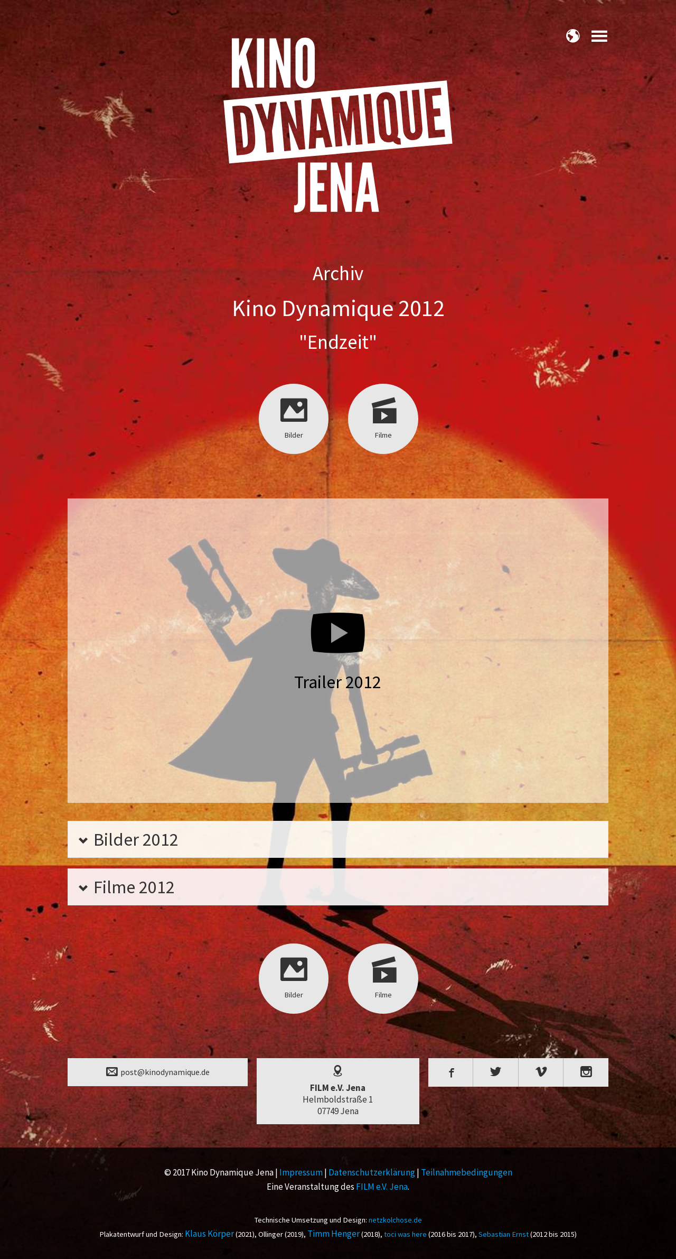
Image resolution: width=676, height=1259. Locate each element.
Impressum (301, 1172)
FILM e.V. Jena (382, 1186)
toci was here (405, 1234)
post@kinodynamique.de (158, 1071)
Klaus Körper (209, 1233)
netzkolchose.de (395, 1220)
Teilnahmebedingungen (466, 1172)
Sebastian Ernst (503, 1234)
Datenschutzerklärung (371, 1172)
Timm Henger (333, 1233)
